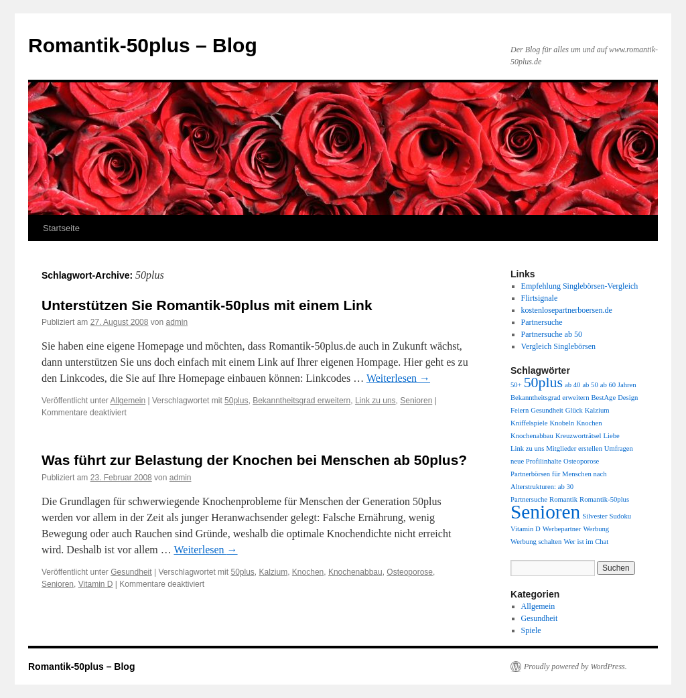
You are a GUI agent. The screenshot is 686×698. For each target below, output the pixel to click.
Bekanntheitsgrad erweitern (301, 400)
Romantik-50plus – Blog (142, 45)
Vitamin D (95, 584)
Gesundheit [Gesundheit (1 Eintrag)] (547, 410)
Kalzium (273, 572)
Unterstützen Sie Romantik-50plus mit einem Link (207, 305)
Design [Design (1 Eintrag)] (628, 397)
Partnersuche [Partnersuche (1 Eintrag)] (528, 499)
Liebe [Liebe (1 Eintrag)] (612, 435)
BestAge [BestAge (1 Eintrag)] (603, 397)
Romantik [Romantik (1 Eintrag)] (563, 499)
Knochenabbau (355, 572)
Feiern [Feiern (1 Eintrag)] (519, 410)
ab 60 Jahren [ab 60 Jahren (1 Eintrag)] (618, 385)
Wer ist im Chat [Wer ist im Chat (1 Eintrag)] (585, 541)
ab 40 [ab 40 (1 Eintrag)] (572, 385)
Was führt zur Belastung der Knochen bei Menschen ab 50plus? (254, 460)
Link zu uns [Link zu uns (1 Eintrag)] (527, 448)
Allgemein (128, 400)
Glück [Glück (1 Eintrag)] (574, 410)
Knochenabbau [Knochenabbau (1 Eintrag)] (531, 435)
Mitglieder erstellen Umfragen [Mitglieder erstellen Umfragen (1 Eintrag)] (589, 448)
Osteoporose (410, 572)
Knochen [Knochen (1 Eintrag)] (589, 423)
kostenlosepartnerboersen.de (566, 310)
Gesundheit (131, 572)
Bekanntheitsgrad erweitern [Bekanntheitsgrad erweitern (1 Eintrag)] (549, 397)
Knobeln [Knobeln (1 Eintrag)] (561, 423)
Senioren (416, 400)
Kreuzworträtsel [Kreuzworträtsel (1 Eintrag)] (578, 435)
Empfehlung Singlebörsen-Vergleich (579, 286)
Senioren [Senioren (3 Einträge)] (545, 511)
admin (177, 322)
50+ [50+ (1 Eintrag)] (516, 385)
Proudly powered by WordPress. (575, 666)
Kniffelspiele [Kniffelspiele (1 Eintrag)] (528, 423)
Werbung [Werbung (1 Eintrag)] (596, 529)
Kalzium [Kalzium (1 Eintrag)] (597, 410)
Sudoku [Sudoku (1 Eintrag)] (621, 516)
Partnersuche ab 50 (551, 334)
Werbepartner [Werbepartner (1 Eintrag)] (562, 529)
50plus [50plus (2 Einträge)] (543, 382)
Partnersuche (542, 322)
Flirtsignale (539, 298)
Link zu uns (375, 400)
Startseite (61, 228)
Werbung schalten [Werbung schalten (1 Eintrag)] (535, 541)
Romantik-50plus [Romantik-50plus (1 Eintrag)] (604, 499)
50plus (236, 400)
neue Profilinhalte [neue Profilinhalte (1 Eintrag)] (535, 461)
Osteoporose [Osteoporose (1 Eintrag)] (581, 461)
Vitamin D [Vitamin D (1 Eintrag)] (525, 529)
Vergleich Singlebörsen (558, 346)
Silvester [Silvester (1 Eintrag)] (594, 516)
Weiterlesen (398, 378)
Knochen (308, 572)
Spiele (531, 630)
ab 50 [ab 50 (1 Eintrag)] (590, 385)
